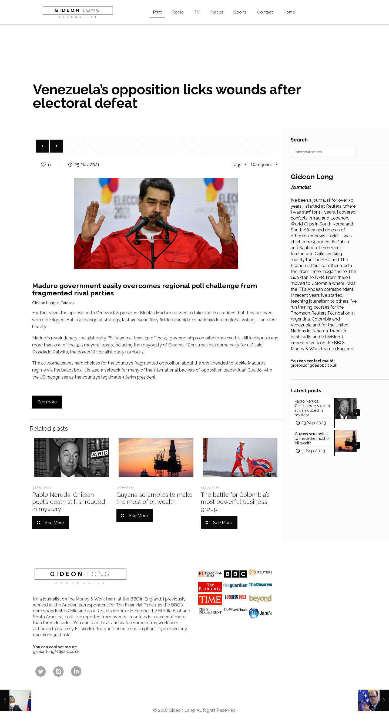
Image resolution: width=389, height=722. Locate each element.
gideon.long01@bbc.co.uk (314, 365)
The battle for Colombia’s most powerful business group (235, 501)
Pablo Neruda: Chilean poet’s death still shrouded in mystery (68, 501)
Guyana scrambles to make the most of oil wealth (154, 498)
